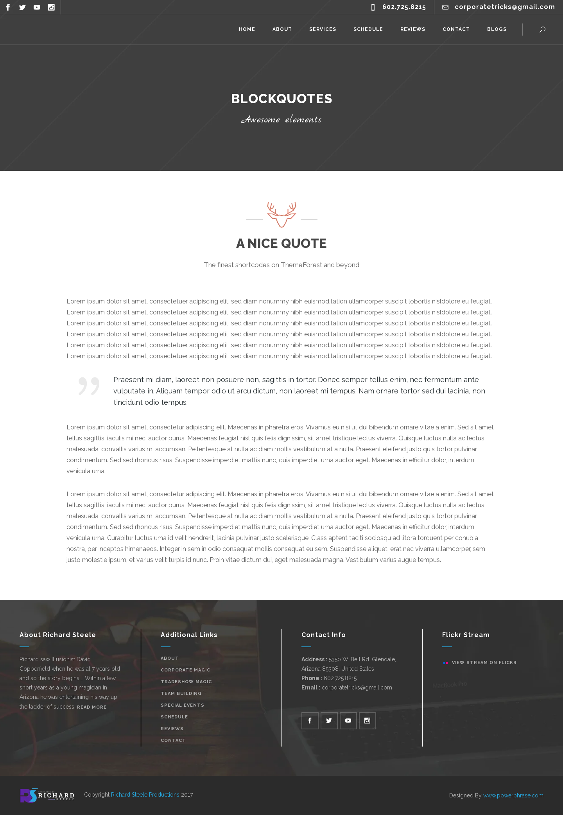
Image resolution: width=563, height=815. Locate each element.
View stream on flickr (484, 662)
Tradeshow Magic (186, 681)
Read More (92, 707)
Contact (173, 740)
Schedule (174, 717)
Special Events (182, 705)
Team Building (181, 693)
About (170, 658)
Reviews (172, 728)
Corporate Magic (185, 670)
